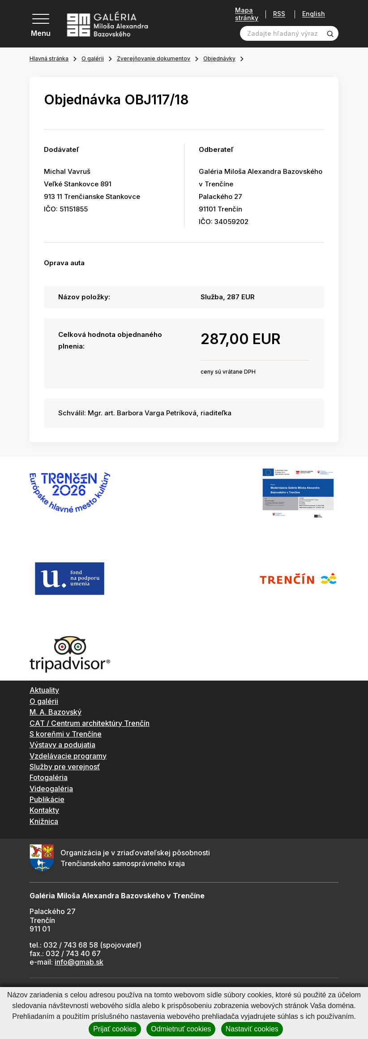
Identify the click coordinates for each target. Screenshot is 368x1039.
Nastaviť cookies (252, 1029)
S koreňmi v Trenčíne (66, 733)
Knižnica (44, 821)
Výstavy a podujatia (62, 744)
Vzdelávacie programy (68, 755)
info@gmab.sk (79, 961)
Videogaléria (51, 788)
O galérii (92, 58)
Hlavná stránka (49, 58)
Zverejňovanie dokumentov (153, 58)
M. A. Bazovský (55, 711)
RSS (276, 14)
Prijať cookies (115, 1029)
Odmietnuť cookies (181, 1029)
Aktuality (44, 689)
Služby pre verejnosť (65, 766)
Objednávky (219, 58)
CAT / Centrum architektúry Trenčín (90, 723)
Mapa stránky (243, 14)
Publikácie (47, 799)
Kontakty (44, 810)
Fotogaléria (49, 777)
